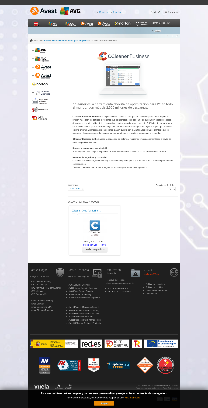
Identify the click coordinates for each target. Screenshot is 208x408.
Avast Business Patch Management (85, 320)
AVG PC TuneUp (39, 284)
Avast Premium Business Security (84, 310)
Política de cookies (154, 287)
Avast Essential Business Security (84, 307)
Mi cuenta (103, 12)
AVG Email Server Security (81, 291)
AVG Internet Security (41, 281)
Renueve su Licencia (113, 271)
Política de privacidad (155, 284)
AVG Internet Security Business (83, 288)
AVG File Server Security (80, 294)
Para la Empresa (78, 270)
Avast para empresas (78, 40)
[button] (33, 50)
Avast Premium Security (42, 300)
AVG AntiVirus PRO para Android (46, 288)
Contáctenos (151, 293)
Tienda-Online (59, 40)
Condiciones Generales (156, 290)
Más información (133, 405)
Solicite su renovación (117, 288)
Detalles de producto (94, 249)
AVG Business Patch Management (84, 297)
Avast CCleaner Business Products (85, 323)
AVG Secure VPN (39, 294)
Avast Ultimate (38, 304)
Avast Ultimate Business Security (84, 313)
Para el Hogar (38, 270)
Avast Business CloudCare (81, 316)
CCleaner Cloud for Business (86, 210)
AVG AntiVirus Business (79, 285)
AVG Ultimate (37, 291)
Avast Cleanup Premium (42, 310)
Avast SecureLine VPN (41, 307)
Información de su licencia (119, 291)
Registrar (117, 12)
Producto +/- (75, 188)
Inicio (47, 40)
